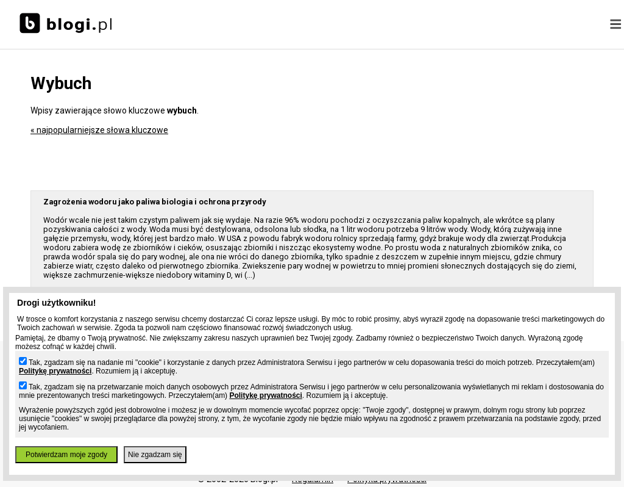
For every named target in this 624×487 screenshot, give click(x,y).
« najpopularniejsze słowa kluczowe (99, 130)
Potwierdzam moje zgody (66, 454)
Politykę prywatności (55, 371)
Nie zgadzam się (155, 454)
